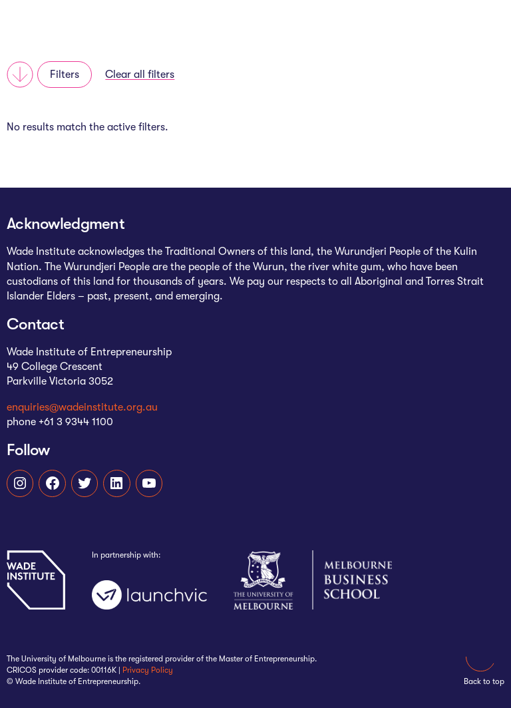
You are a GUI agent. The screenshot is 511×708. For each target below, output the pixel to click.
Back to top (484, 663)
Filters (64, 75)
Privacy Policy (147, 670)
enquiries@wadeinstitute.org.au (82, 407)
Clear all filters (139, 75)
